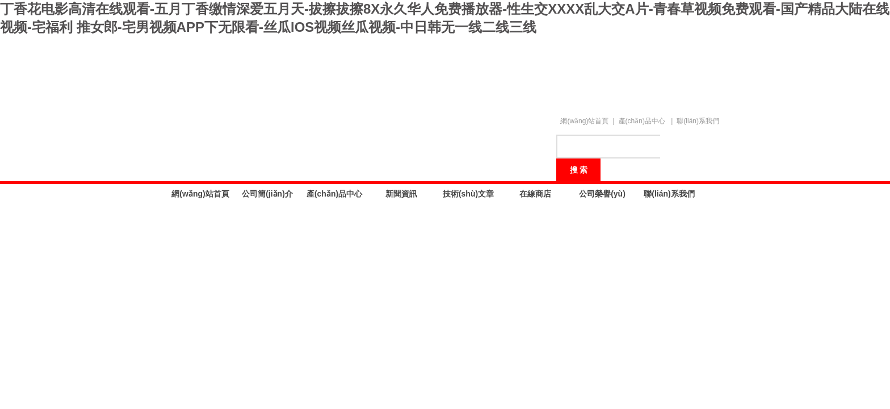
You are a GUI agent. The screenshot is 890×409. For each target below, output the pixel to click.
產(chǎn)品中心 (642, 121)
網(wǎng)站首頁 (584, 121)
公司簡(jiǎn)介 (267, 193)
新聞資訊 (401, 193)
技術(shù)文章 (468, 193)
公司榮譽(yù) (602, 193)
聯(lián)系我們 (698, 121)
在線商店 (535, 193)
